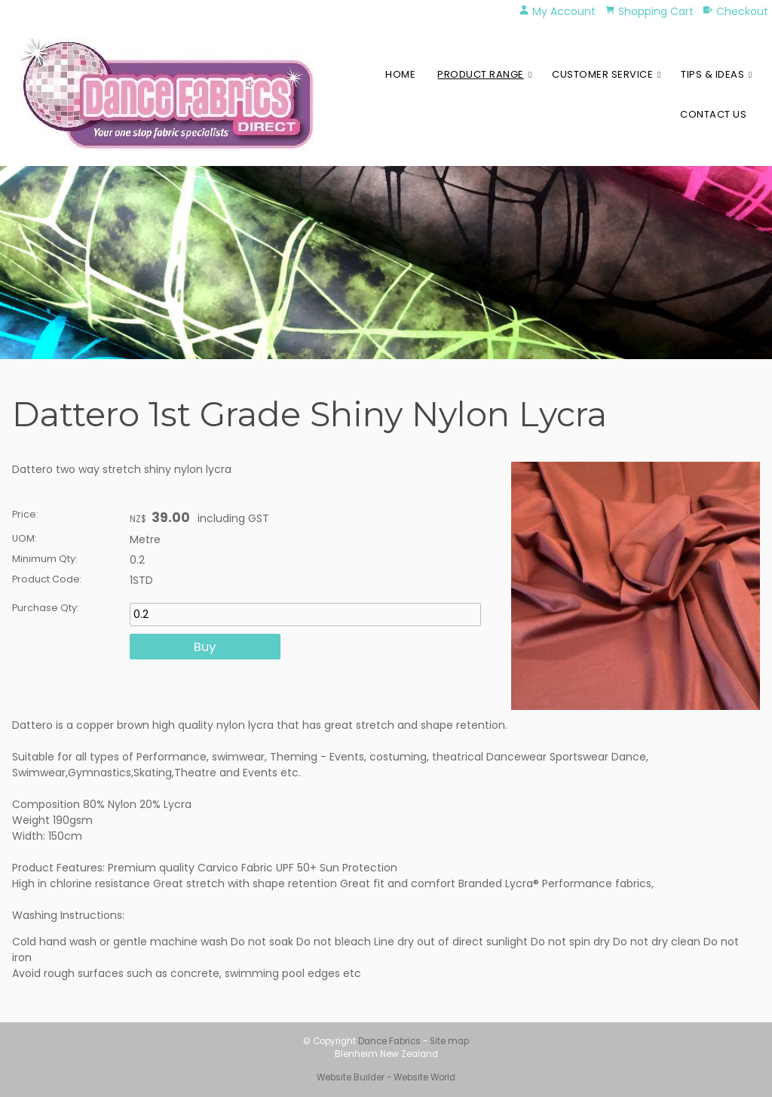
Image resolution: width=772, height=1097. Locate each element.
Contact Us (713, 114)
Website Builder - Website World (386, 1077)
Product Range (480, 74)
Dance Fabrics (389, 1041)
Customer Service (602, 74)
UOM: (24, 538)
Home (400, 74)
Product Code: (47, 579)
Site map (449, 1041)
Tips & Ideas (712, 74)
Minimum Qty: (45, 558)
